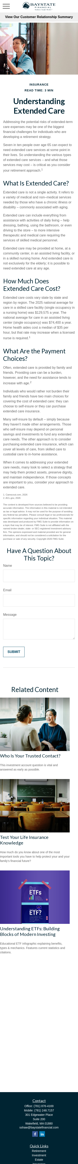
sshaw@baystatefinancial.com (39, 1127)
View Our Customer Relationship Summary (39, 17)
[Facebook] (35, 1134)
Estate (39, 1159)
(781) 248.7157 (44, 1110)
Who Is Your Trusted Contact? (30, 755)
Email (7, 590)
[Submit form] (14, 652)
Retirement (39, 1151)
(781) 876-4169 (44, 1106)
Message (10, 614)
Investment (39, 1155)
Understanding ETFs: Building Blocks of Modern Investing (30, 931)
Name (7, 565)
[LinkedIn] (42, 1134)
